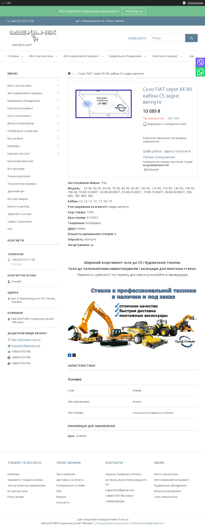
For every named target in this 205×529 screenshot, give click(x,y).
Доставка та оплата (69, 480)
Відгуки (61, 497)
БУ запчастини (17, 491)
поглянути (134, 11)
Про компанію (65, 474)
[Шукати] (191, 38)
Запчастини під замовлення (26, 485)
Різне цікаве (16, 497)
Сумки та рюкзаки (20, 221)
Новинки (13, 474)
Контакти (62, 502)
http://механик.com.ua (25, 339)
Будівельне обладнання (125, 56)
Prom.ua (123, 519)
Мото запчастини (41, 56)
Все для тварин (18, 199)
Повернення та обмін (70, 485)
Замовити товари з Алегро (25, 480)
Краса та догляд (18, 206)
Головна (13, 56)
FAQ (59, 491)
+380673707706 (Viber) (119, 496)
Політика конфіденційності (147, 523)
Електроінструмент (165, 56)
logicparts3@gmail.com (25, 345)
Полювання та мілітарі (22, 131)
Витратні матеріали (21, 123)
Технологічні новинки (22, 184)
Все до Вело (15, 138)
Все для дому (16, 168)
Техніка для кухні (19, 176)
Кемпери (13, 146)
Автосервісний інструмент (81, 56)
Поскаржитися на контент (112, 523)
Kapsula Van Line (18, 153)
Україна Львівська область (123, 474)
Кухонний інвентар (20, 161)
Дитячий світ (16, 191)
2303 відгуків (195, 3)
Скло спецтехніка (19, 116)
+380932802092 (114, 501)
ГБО (10, 229)
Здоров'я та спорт (20, 214)
